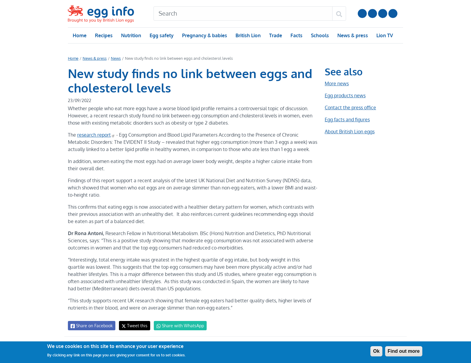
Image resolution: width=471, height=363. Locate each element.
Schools (319, 35)
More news (337, 83)
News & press (352, 35)
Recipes (103, 35)
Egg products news (345, 95)
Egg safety (161, 35)
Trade (275, 35)
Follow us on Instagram (372, 13)
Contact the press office (350, 107)
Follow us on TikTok (392, 13)
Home (79, 35)
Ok (376, 351)
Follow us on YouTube (362, 13)
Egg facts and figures (347, 119)
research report (95, 135)
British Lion (247, 35)
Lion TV (384, 35)
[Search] (243, 13)
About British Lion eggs (350, 132)
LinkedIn (382, 13)
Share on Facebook (91, 325)
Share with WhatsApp (177, 325)
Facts (296, 35)
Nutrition (131, 35)
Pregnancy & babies (204, 35)
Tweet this (133, 325)
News (115, 58)
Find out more (404, 351)
